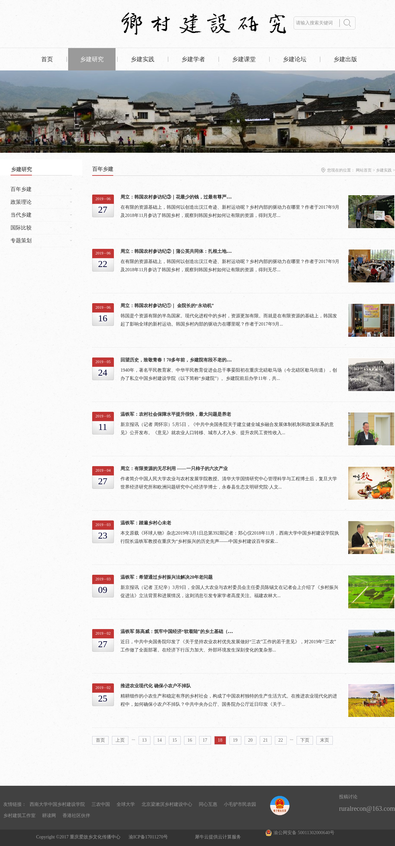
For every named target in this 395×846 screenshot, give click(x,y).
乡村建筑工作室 (19, 815)
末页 (324, 740)
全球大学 (126, 804)
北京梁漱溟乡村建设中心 (167, 804)
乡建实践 (384, 170)
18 (220, 740)
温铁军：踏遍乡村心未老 (145, 522)
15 (174, 740)
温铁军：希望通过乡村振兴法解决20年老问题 (166, 577)
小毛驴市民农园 (240, 804)
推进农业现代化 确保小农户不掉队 (155, 685)
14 (159, 740)
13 (144, 740)
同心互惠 (208, 804)
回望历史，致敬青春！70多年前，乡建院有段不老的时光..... (181, 359)
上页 (120, 740)
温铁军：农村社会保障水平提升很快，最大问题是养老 (175, 414)
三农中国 (101, 804)
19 (235, 740)
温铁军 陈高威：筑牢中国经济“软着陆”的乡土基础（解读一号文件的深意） (197, 631)
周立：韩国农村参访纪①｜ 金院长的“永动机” (167, 305)
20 (250, 740)
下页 (304, 740)
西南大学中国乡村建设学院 (57, 804)
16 (190, 740)
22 (280, 740)
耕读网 (49, 815)
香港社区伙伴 (76, 815)
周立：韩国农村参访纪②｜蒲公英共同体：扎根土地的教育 (180, 251)
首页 (47, 59)
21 (265, 740)
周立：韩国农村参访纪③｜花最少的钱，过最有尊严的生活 (180, 197)
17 (205, 740)
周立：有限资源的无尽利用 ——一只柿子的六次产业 (174, 468)
